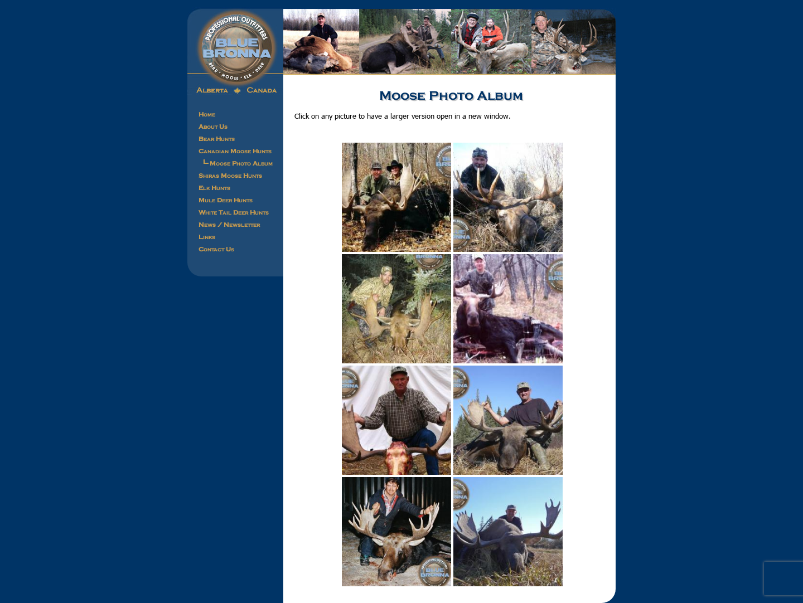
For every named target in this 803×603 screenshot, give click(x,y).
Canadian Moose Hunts (235, 151)
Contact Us (216, 249)
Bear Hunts (217, 138)
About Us (213, 126)
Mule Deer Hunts (226, 200)
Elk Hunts (214, 187)
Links (207, 237)
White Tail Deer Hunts (234, 212)
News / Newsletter (229, 224)
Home (207, 114)
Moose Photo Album (241, 163)
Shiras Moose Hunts (230, 175)
